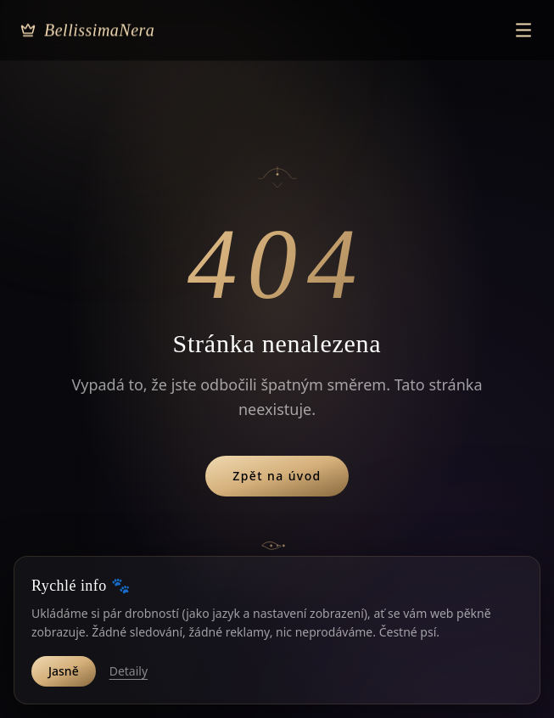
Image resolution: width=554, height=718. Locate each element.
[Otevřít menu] (523, 18)
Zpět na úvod (276, 476)
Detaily (128, 671)
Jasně (63, 671)
